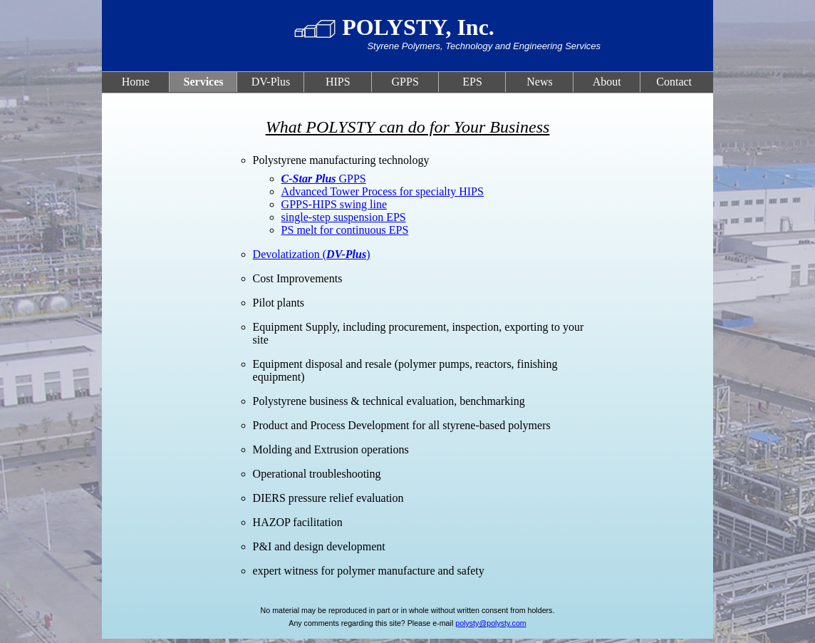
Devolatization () (311, 254)
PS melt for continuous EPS (345, 230)
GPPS (405, 82)
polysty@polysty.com (490, 623)
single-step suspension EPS (343, 217)
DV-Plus (271, 82)
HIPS (338, 82)
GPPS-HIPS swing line (334, 204)
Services (204, 82)
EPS (472, 82)
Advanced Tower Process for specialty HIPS (382, 191)
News (539, 82)
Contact (674, 82)
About (607, 82)
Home (136, 82)
